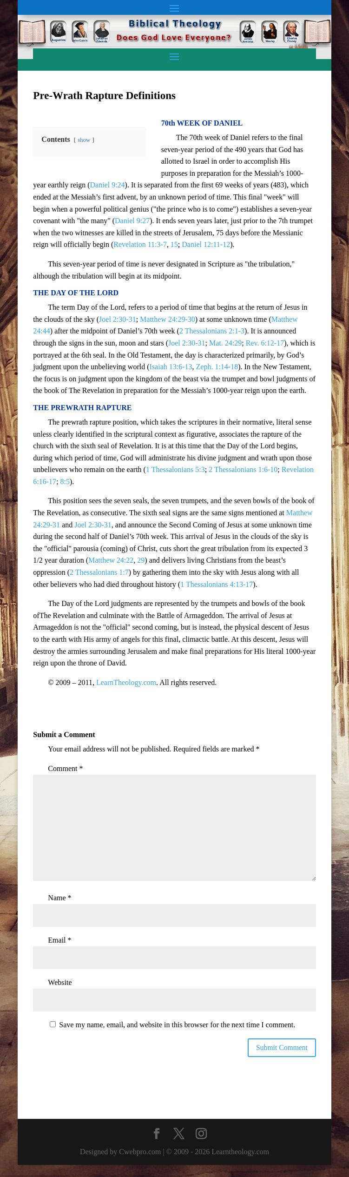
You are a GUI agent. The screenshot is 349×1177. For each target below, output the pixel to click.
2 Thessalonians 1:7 (99, 572)
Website (60, 982)
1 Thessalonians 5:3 (175, 469)
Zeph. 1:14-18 (217, 367)
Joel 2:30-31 (117, 319)
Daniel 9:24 (107, 185)
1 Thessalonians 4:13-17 (216, 584)
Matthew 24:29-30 (167, 319)
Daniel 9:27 (132, 221)
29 (141, 560)
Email (59, 940)
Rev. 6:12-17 (265, 343)
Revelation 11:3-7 (140, 244)
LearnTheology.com (126, 682)
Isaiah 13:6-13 (171, 367)
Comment (65, 768)
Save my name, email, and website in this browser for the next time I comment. (177, 1025)
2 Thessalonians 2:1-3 (211, 331)
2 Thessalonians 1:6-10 (243, 469)
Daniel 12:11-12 (206, 244)
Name (59, 898)
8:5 (65, 481)
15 (174, 244)
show (84, 140)
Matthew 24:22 (110, 560)
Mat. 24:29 (225, 343)
